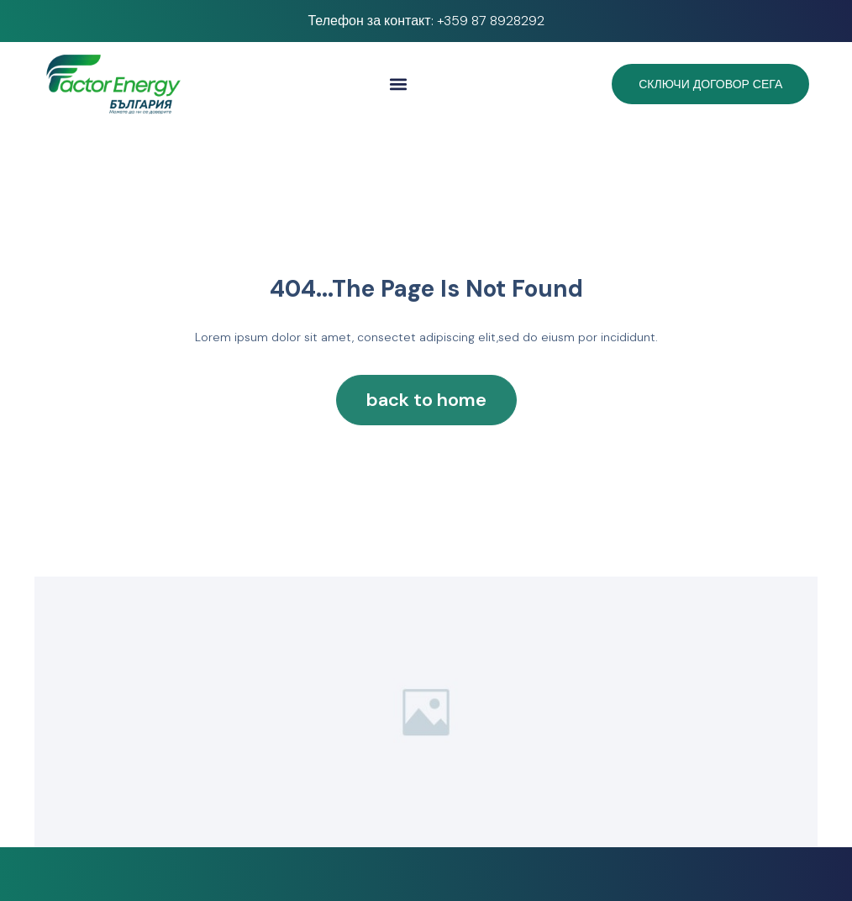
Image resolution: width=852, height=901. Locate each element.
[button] (399, 84)
